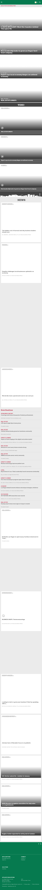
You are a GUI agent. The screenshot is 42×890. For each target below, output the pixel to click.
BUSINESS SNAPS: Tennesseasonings (13, 619)
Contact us (23, 858)
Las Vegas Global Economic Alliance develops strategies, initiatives (19, 487)
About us (4, 859)
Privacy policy (27, 884)
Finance (4, 245)
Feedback (23, 859)
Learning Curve (7, 369)
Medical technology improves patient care (12, 463)
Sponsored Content (7, 413)
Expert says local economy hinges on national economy (17, 160)
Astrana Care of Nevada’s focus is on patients (16, 743)
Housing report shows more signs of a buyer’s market (15, 503)
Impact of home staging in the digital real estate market (16, 439)
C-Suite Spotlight (7, 25)
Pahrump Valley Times (25, 880)
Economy (4, 73)
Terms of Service (35, 884)
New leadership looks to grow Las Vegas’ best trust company (18, 188)
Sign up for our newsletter (8, 5)
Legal (2, 470)
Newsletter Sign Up (6, 858)
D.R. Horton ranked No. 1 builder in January (16, 776)
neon (22, 879)
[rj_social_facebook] (39, 844)
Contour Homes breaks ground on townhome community (16, 431)
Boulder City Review (6, 881)
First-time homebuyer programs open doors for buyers (16, 479)
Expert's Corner (7, 204)
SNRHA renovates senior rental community (12, 455)
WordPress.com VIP (12, 886)
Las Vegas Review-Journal (7, 879)
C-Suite (3, 49)
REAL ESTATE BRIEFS (8, 100)
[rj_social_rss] (41, 844)
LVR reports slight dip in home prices (11, 423)
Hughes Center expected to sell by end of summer (18, 834)
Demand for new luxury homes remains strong (13, 447)
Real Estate (4, 98)
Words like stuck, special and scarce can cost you (17, 396)
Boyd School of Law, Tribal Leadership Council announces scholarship (20, 471)
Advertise (4, 868)
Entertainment (7, 593)
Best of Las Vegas (5, 880)
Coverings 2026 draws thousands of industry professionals (17, 415)
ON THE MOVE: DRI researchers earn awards (13, 495)
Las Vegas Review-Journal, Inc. (16, 884)
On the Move (4, 494)
